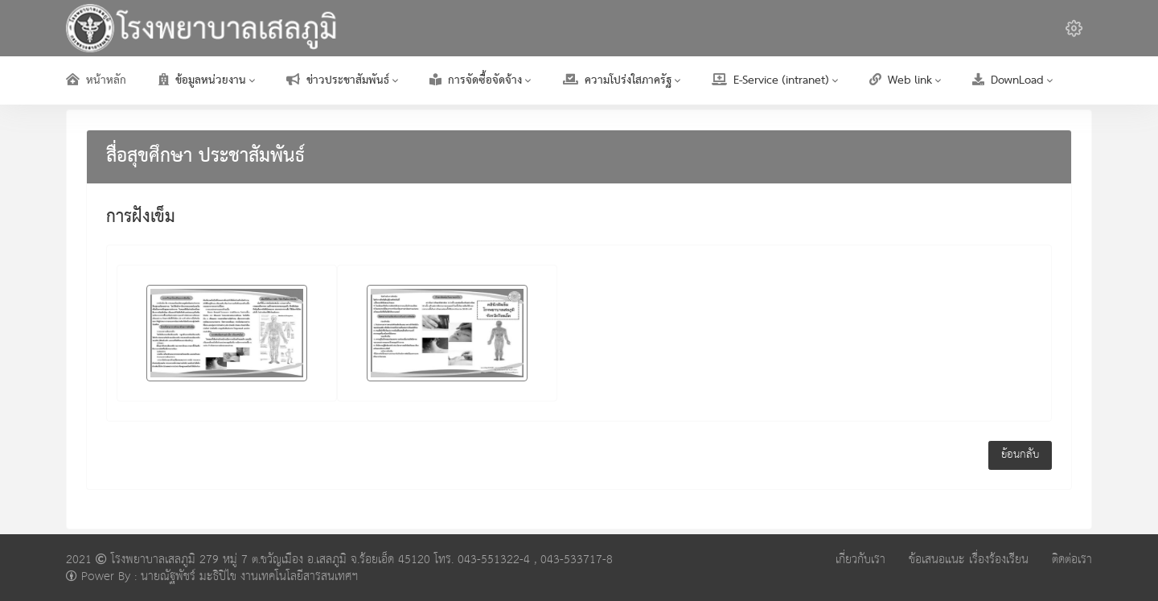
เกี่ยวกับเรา (860, 559)
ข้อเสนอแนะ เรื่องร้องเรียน (969, 559)
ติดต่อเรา (1072, 559)
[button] (1074, 28)
